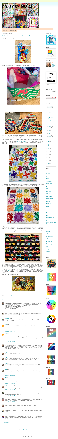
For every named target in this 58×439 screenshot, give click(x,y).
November (50, 107)
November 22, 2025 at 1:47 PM (10, 375)
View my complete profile (53, 65)
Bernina (47, 176)
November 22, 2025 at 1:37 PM (10, 349)
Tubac (47, 226)
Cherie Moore (7, 318)
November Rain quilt (49, 210)
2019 (48, 147)
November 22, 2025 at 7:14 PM (10, 395)
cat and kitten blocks (49, 236)
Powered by (51, 85)
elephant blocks (49, 238)
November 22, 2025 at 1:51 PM (10, 383)
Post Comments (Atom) (25, 429)
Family (47, 186)
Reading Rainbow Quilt (50, 217)
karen (6, 324)
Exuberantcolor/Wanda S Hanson (11, 312)
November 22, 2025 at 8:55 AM (10, 331)
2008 (48, 163)
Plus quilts (48, 212)
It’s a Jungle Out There (50, 199)
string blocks (28, 296)
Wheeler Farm (48, 231)
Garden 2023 (48, 191)
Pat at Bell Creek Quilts (9, 385)
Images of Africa (49, 196)
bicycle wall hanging (49, 234)
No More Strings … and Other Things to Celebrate (50, 114)
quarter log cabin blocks (50, 244)
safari (47, 246)
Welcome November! (50, 122)
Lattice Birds (48, 203)
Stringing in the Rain (49, 224)
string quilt (48, 251)
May (49, 132)
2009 (48, 161)
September (50, 126)
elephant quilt (48, 239)
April (49, 133)
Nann (6, 415)
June (49, 130)
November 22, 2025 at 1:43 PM (10, 367)
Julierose (6, 301)
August (49, 127)
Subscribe (51, 80)
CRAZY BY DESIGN (18, 7)
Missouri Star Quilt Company (49, 209)
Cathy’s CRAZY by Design (50, 181)
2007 (48, 164)
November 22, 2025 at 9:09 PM (10, 401)
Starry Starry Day (49, 220)
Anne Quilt (48, 173)
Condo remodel (49, 183)
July (49, 129)
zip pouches (48, 254)
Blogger (33, 436)
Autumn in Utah (49, 175)
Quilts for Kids (14, 296)
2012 (48, 157)
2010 (48, 160)
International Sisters (49, 198)
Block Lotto (48, 178)
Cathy (6, 343)
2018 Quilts (5, 30)
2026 (48, 103)
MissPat (6, 333)
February (50, 136)
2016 (48, 151)
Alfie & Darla (48, 171)
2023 (48, 141)
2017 (48, 150)
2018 (48, 148)
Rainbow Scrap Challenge (21, 141)
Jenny (6, 397)
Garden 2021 (48, 188)
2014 (48, 154)
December (50, 106)
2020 (48, 145)
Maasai (47, 204)
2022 (48, 142)
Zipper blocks (48, 233)
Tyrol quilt (48, 228)
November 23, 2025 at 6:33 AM (10, 412)
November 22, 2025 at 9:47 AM (10, 341)
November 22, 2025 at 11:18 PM (10, 406)
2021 (48, 144)
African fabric (48, 170)
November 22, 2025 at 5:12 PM (10, 389)
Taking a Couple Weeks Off (50, 110)
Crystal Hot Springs (8, 296)
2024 (48, 139)
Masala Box (48, 206)
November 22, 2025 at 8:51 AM (10, 322)
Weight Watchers (49, 229)
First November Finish (50, 119)
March (49, 135)
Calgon (8, 270)
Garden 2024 (48, 193)
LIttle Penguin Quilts (8, 391)
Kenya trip (48, 201)
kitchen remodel (49, 241)
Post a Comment (6, 422)
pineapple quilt (48, 243)
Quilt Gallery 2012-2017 (12, 30)
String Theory (50, 117)
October (49, 124)
